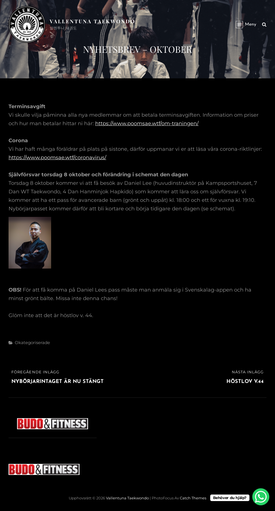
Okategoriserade (32, 342)
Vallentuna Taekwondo (92, 21)
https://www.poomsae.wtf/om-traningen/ (147, 123)
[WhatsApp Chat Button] (260, 496)
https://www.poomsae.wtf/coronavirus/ (57, 157)
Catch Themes (193, 498)
